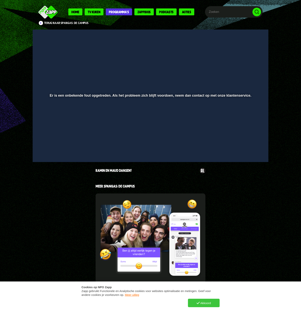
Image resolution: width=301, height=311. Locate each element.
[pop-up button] (245, 149)
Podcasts (166, 12)
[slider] (150, 141)
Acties (186, 12)
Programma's (119, 12)
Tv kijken (94, 12)
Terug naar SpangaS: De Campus (66, 23)
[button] (48, 149)
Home (75, 12)
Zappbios (144, 12)
